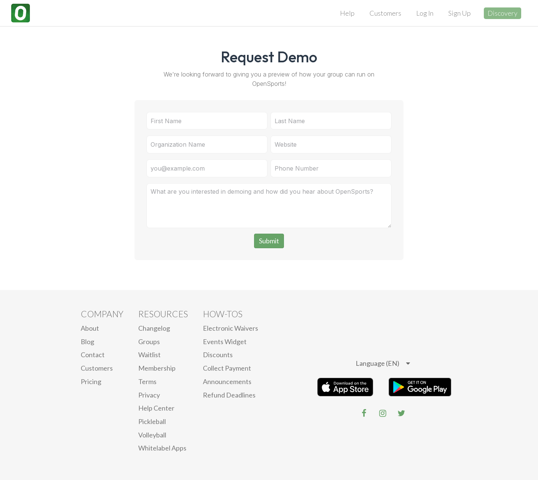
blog (87, 341)
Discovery (502, 13)
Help (347, 13)
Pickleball (152, 421)
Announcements (227, 381)
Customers (385, 13)
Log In (424, 13)
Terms (147, 381)
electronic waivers (230, 328)
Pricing (91, 381)
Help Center (156, 408)
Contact (93, 354)
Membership (157, 368)
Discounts (218, 354)
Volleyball (152, 435)
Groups (149, 341)
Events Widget (225, 341)
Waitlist (149, 354)
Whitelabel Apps (162, 448)
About (90, 328)
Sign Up (459, 13)
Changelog (154, 328)
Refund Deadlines (229, 395)
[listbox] (383, 363)
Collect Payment (227, 368)
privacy (149, 395)
